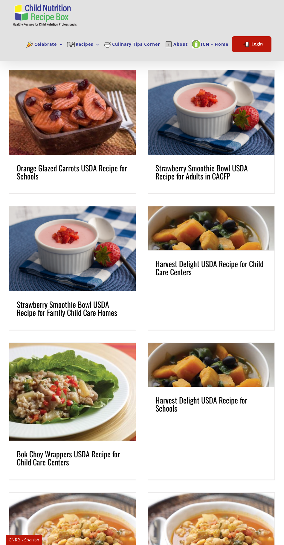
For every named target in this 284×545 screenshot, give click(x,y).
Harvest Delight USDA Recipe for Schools (196, 393)
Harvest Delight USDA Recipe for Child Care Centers (215, 257)
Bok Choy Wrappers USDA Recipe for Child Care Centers (68, 446)
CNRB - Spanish (24, 540)
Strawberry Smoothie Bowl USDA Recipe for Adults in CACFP (196, 172)
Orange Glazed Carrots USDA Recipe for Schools (72, 172)
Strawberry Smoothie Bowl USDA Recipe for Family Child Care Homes (77, 298)
